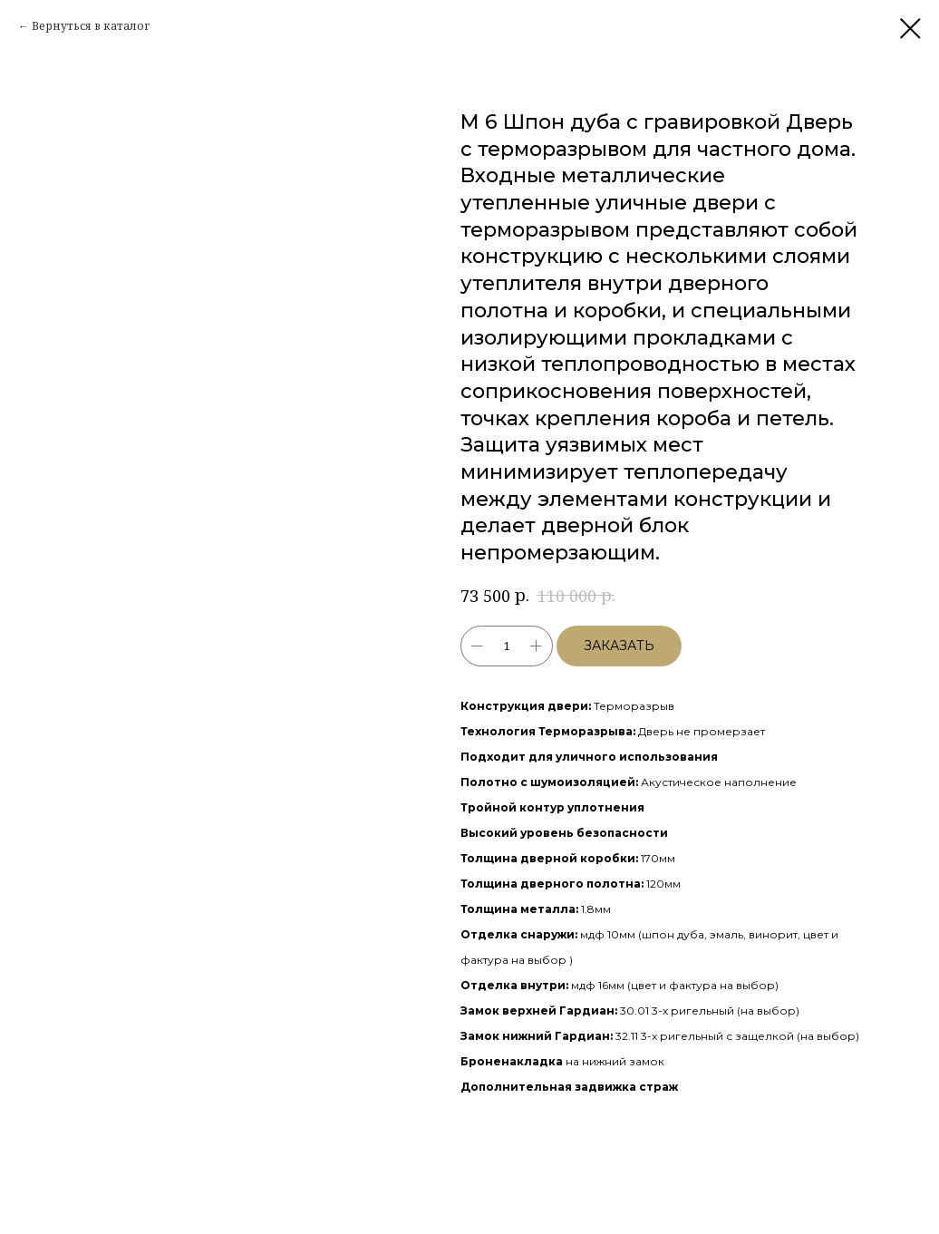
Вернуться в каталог (91, 26)
